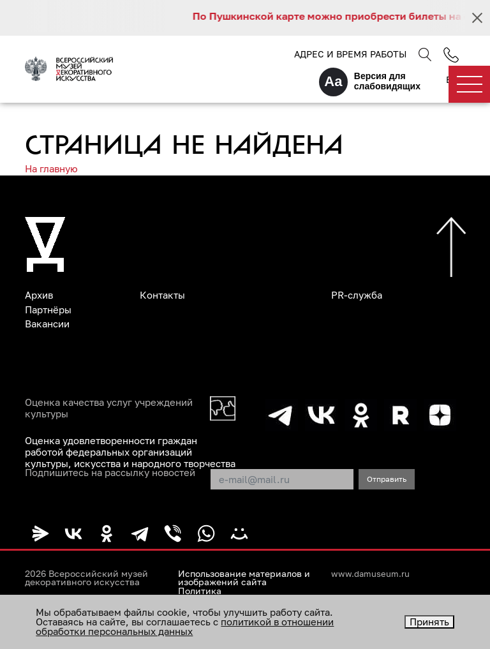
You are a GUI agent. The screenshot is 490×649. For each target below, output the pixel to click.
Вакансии (47, 323)
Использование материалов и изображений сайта (244, 578)
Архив (39, 295)
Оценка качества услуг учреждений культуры (109, 407)
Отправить (386, 479)
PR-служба (356, 295)
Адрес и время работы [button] (350, 53)
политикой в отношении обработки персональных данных (185, 626)
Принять (429, 621)
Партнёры (48, 309)
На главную (51, 168)
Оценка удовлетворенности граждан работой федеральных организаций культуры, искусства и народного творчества (130, 452)
